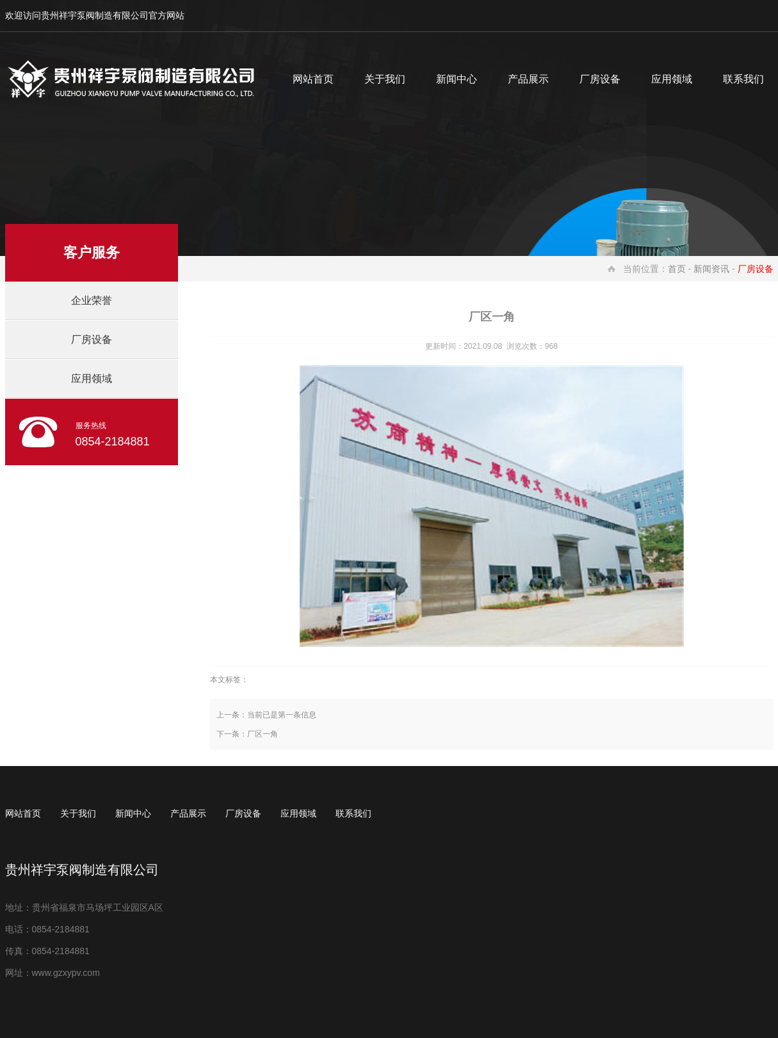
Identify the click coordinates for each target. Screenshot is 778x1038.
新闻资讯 (711, 269)
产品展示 (528, 79)
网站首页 (313, 79)
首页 (677, 269)
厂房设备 (599, 79)
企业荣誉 (91, 300)
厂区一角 (262, 734)
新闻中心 (456, 79)
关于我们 (384, 79)
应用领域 (671, 79)
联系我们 (353, 813)
